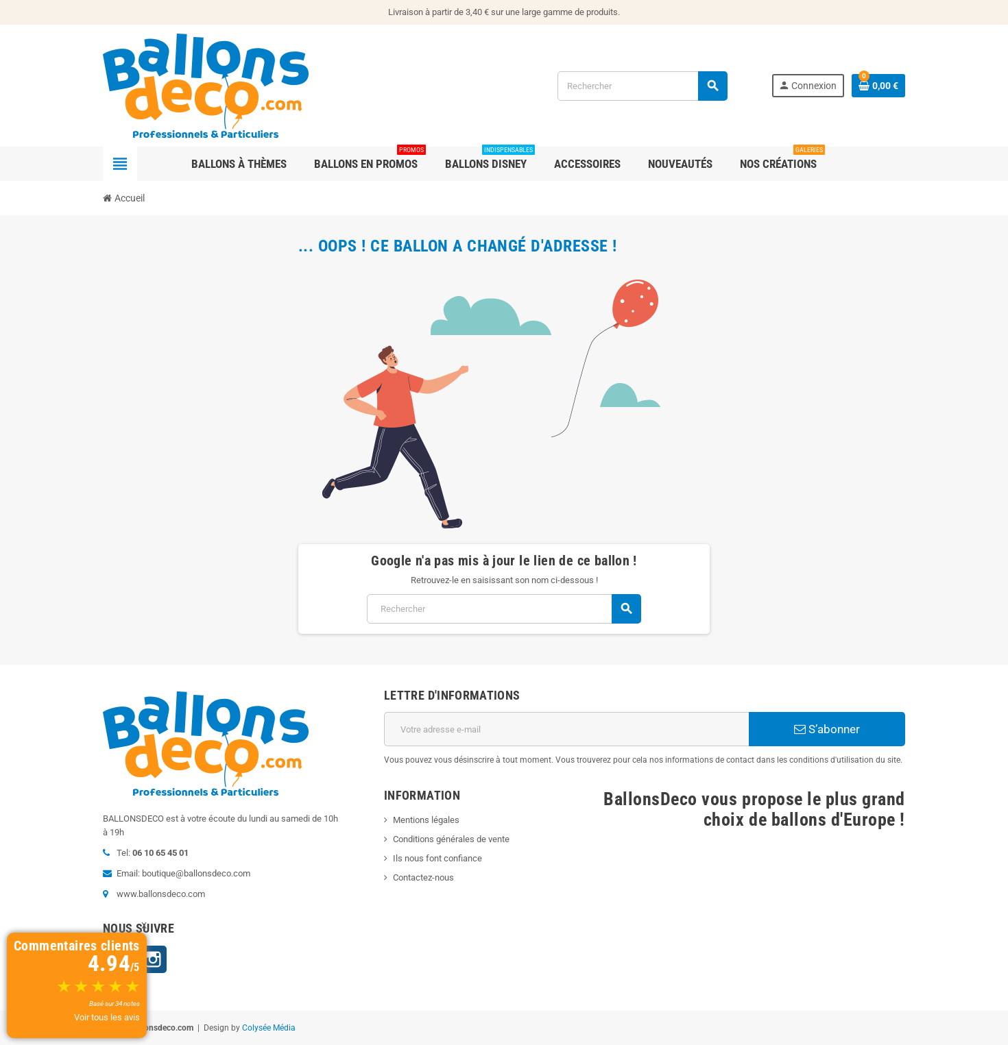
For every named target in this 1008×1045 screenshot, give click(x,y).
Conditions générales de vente (451, 839)
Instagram (153, 959)
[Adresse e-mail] (566, 729)
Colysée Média (269, 1028)
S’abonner (827, 729)
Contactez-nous (423, 877)
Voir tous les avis (107, 1017)
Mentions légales (426, 820)
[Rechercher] (642, 86)
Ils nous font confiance (437, 858)
